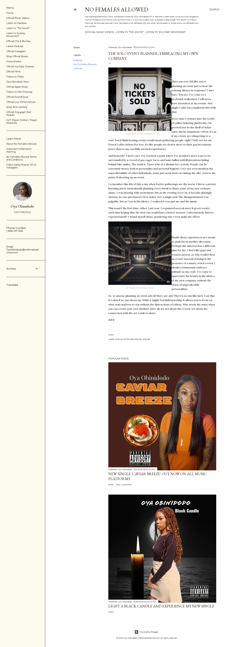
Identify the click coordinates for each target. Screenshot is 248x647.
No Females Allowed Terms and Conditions (21, 158)
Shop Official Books (17, 56)
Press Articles (13, 61)
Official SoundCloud (17, 97)
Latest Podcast (14, 46)
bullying (78, 60)
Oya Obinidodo (22, 206)
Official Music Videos (99, 32)
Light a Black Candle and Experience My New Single (161, 606)
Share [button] (77, 47)
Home (9, 13)
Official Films (13, 71)
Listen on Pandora (16, 23)
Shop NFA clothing (16, 107)
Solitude (78, 68)
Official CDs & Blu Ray (18, 41)
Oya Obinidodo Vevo (17, 81)
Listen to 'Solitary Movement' (166, 32)
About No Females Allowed (21, 143)
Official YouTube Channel (20, 66)
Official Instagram (16, 51)
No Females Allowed (116, 9)
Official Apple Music (17, 86)
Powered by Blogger (146, 632)
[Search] (214, 9)
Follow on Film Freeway (19, 91)
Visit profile (22, 212)
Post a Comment (124, 484)
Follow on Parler (15, 76)
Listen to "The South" (130, 32)
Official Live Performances (21, 102)
